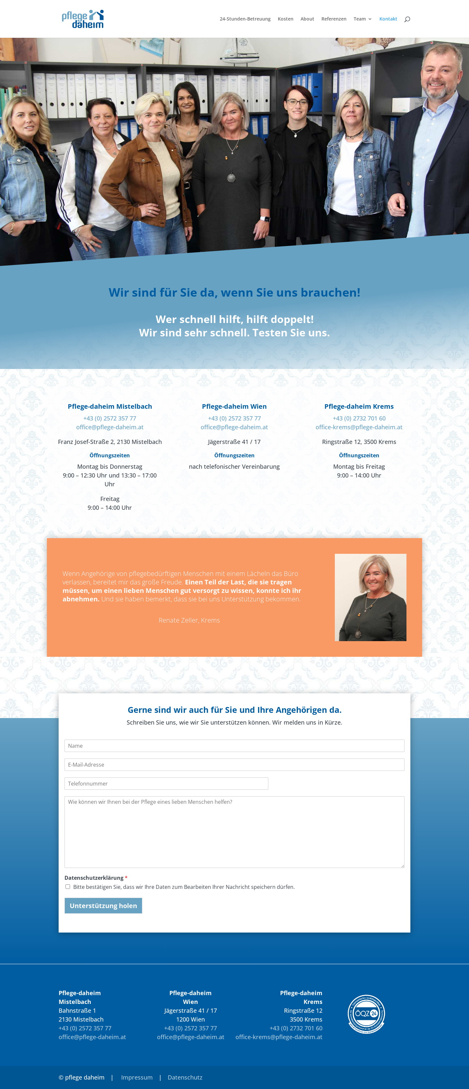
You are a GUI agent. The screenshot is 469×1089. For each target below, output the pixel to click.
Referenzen (334, 19)
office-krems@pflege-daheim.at (359, 427)
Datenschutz (185, 1077)
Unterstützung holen (103, 905)
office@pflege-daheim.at (110, 427)
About (307, 19)
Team (360, 19)
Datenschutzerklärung (96, 878)
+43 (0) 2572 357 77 (109, 418)
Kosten (285, 19)
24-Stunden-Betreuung (245, 19)
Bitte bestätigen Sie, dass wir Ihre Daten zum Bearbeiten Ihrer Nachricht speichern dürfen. (184, 886)
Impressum (137, 1077)
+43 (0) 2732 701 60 (359, 418)
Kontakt (388, 19)
